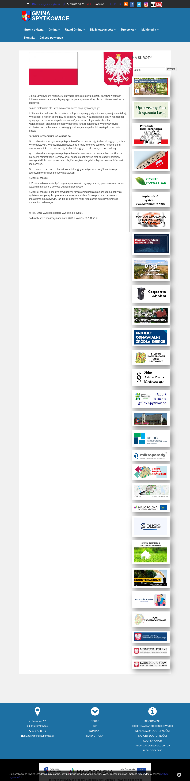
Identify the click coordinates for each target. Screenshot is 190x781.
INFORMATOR (153, 721)
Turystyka (128, 29)
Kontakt (29, 37)
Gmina (54, 29)
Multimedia (150, 29)
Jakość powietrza (51, 37)
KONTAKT (95, 730)
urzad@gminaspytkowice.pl (48, 4)
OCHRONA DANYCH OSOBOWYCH (152, 726)
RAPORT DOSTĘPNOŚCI (152, 735)
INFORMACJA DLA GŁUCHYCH (152, 745)
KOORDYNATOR (152, 740)
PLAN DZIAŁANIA (152, 750)
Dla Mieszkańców (103, 29)
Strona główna (33, 29)
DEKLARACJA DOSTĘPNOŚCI (152, 730)
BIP (95, 726)
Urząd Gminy (75, 29)
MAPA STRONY (95, 735)
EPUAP (95, 721)
